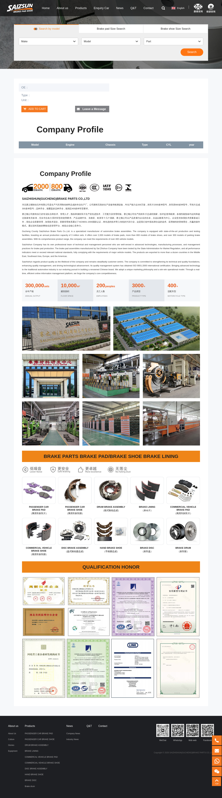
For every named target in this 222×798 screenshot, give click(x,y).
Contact (102, 726)
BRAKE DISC (31, 780)
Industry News (72, 739)
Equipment (12, 751)
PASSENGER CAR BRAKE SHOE (40, 739)
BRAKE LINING (31, 751)
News (69, 726)
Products (30, 726)
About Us (12, 734)
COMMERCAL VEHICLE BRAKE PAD (41, 757)
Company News (73, 734)
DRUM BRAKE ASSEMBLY (36, 745)
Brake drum (30, 786)
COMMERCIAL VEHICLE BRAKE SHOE (42, 763)
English (179, 8)
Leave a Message (94, 109)
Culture (11, 739)
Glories (11, 745)
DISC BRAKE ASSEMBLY (36, 769)
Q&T (89, 726)
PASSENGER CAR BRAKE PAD (39, 734)
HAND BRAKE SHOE (34, 774)
